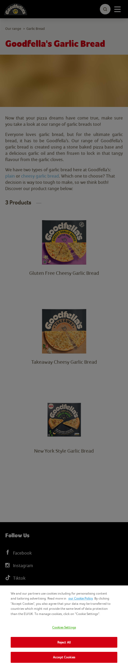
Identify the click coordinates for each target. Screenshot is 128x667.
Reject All (64, 642)
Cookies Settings (64, 627)
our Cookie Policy (80, 598)
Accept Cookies (64, 657)
